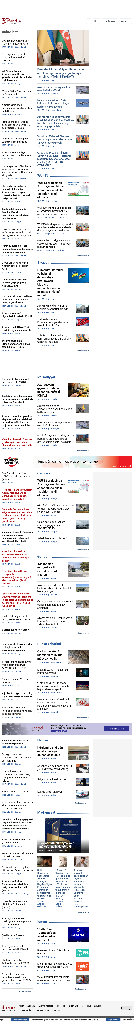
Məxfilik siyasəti (43, 1010)
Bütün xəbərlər (81, 256)
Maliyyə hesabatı (46, 1006)
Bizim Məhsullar (76, 1006)
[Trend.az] (11, 21)
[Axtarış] (88, 21)
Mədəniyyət (46, 812)
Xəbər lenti (10, 32)
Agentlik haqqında (27, 1006)
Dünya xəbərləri (49, 644)
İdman (42, 922)
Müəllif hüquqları (94, 1006)
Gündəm (43, 556)
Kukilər (57, 1010)
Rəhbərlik (61, 1006)
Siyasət (43, 263)
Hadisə (42, 740)
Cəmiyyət (44, 473)
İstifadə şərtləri (25, 1010)
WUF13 (42, 175)
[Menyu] (125, 21)
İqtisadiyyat (46, 377)
